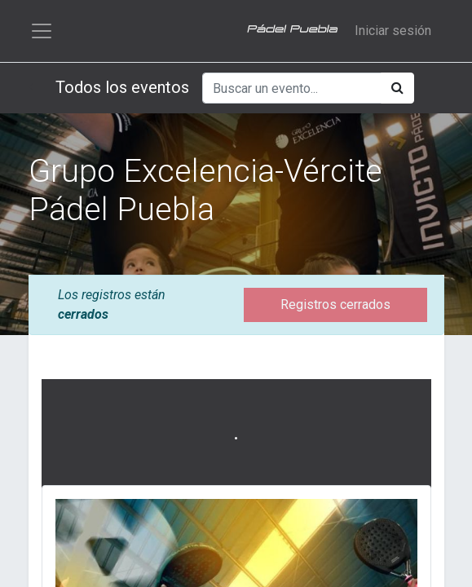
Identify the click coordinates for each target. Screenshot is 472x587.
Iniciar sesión (393, 30)
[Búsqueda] (397, 88)
